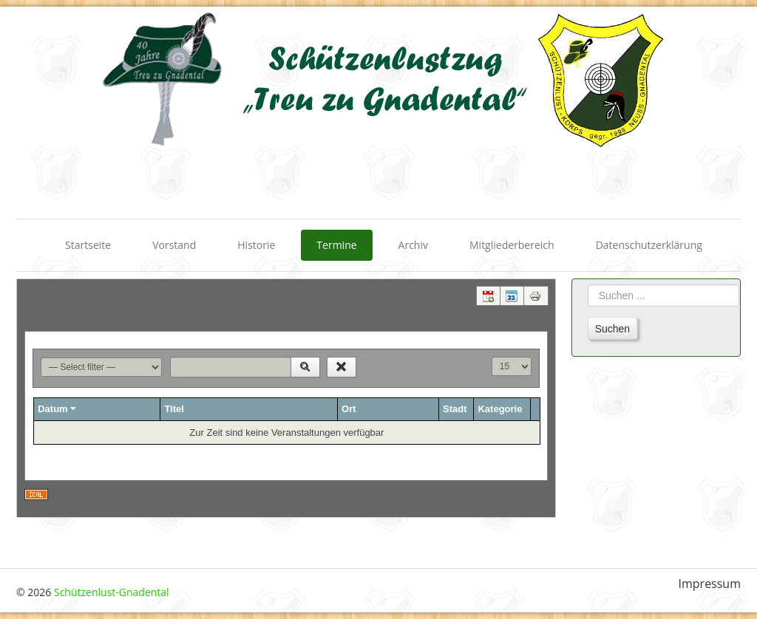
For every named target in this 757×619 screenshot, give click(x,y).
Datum (58, 408)
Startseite (88, 245)
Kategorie (500, 408)
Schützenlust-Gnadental (111, 592)
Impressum (710, 584)
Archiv (413, 245)
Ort (349, 408)
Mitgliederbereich (511, 245)
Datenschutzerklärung (649, 245)
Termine (336, 245)
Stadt (455, 408)
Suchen (612, 329)
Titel (174, 408)
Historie (256, 245)
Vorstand (174, 245)
